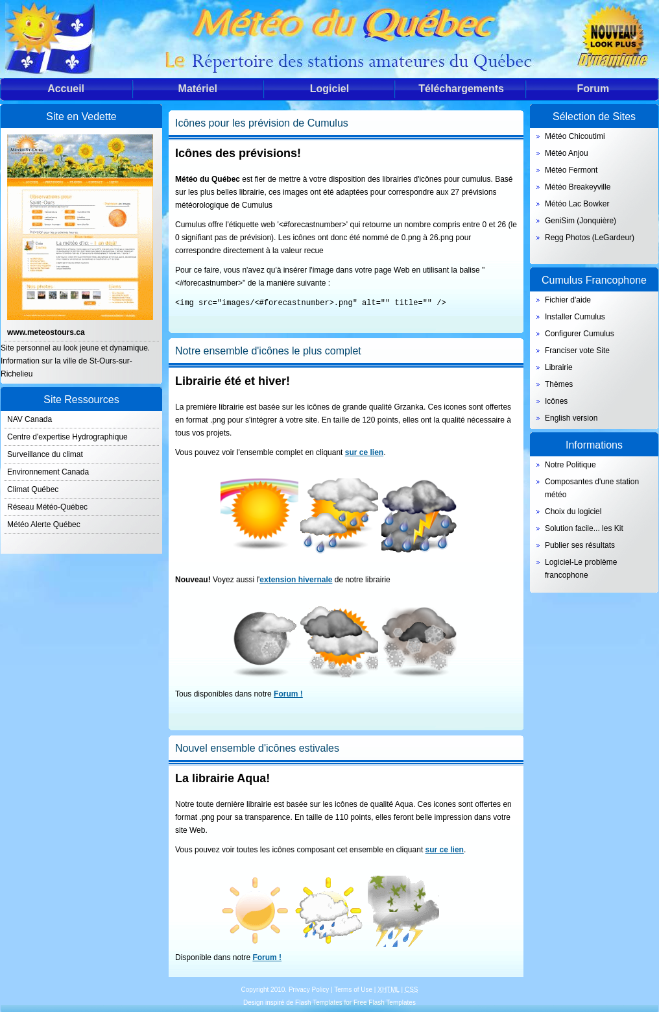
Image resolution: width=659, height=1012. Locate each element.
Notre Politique (570, 464)
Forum (593, 88)
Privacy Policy (309, 989)
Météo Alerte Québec (43, 524)
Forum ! (288, 693)
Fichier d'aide (568, 299)
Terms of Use (353, 989)
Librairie (559, 367)
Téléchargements (461, 88)
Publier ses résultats (580, 545)
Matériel (197, 88)
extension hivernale (295, 579)
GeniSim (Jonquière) (580, 220)
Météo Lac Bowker (577, 203)
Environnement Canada (48, 471)
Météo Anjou (566, 153)
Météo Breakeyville (577, 186)
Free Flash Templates (384, 1002)
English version (571, 418)
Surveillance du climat (45, 454)
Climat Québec (32, 489)
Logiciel (329, 88)
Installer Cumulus (575, 316)
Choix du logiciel (573, 511)
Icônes (556, 401)
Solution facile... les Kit (584, 528)
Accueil (65, 88)
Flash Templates (318, 1002)
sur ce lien (364, 451)
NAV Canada (29, 419)
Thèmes (559, 384)
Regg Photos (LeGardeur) (589, 237)
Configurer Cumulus (579, 333)
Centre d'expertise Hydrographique (67, 436)
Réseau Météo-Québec (47, 507)
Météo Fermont (571, 170)
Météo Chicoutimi (575, 136)
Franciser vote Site (577, 350)
